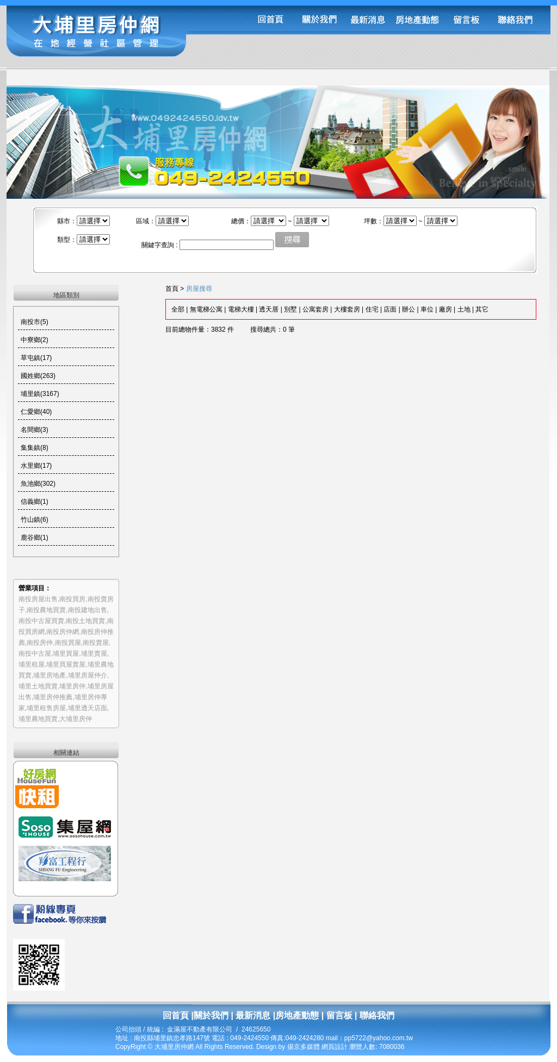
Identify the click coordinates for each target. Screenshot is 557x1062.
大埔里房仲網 (174, 1047)
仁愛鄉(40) (36, 412)
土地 (464, 309)
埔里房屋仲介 (87, 675)
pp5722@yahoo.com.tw (378, 1038)
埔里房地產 (49, 675)
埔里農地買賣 (38, 719)
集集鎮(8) (34, 447)
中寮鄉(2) (34, 340)
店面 (390, 309)
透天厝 (268, 309)
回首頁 (176, 1015)
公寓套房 (315, 309)
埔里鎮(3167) (40, 394)
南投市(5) (34, 322)
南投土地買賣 (85, 621)
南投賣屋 (96, 642)
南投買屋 (68, 642)
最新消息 (253, 1015)
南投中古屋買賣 (41, 621)
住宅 (372, 309)
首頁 (171, 288)
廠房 (445, 309)
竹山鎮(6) (34, 519)
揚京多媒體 (303, 1047)
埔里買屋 (66, 653)
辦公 (408, 309)
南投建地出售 (87, 610)
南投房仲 (40, 642)
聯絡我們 (375, 1015)
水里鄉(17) (36, 465)
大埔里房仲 (75, 719)
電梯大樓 (241, 309)
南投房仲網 (62, 632)
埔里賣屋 (94, 653)
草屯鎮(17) (36, 358)
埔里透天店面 (87, 708)
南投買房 (72, 599)
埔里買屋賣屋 (65, 664)
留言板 (338, 1015)
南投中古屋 (34, 653)
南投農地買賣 (46, 610)
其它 (481, 309)
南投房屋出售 (38, 599)
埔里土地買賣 (38, 686)
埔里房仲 (72, 686)
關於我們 (211, 1015)
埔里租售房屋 (46, 708)
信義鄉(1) (34, 501)
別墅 (290, 309)
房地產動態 (297, 1015)
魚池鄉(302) (38, 483)
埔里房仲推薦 (52, 697)
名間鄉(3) (34, 430)
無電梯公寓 (206, 309)
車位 (427, 309)
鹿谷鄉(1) (34, 537)
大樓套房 (347, 309)
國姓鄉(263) (38, 376)
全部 (177, 309)
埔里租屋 (31, 664)
